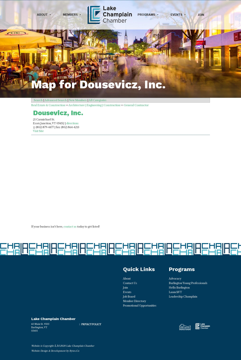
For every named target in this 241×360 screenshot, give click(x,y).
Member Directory (134, 301)
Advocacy (175, 278)
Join (201, 15)
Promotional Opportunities (139, 305)
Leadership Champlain (183, 296)
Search (38, 100)
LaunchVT (175, 292)
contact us (70, 226)
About (44, 15)
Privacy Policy (91, 324)
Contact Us (130, 283)
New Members (78, 100)
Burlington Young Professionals (188, 283)
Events (178, 15)
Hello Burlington (179, 287)
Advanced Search (56, 100)
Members (72, 15)
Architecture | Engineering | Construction (94, 105)
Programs (148, 15)
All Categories (97, 100)
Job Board (129, 296)
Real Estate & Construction (48, 105)
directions (72, 123)
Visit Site (38, 131)
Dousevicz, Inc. (58, 113)
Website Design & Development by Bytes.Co (55, 350)
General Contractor (136, 105)
